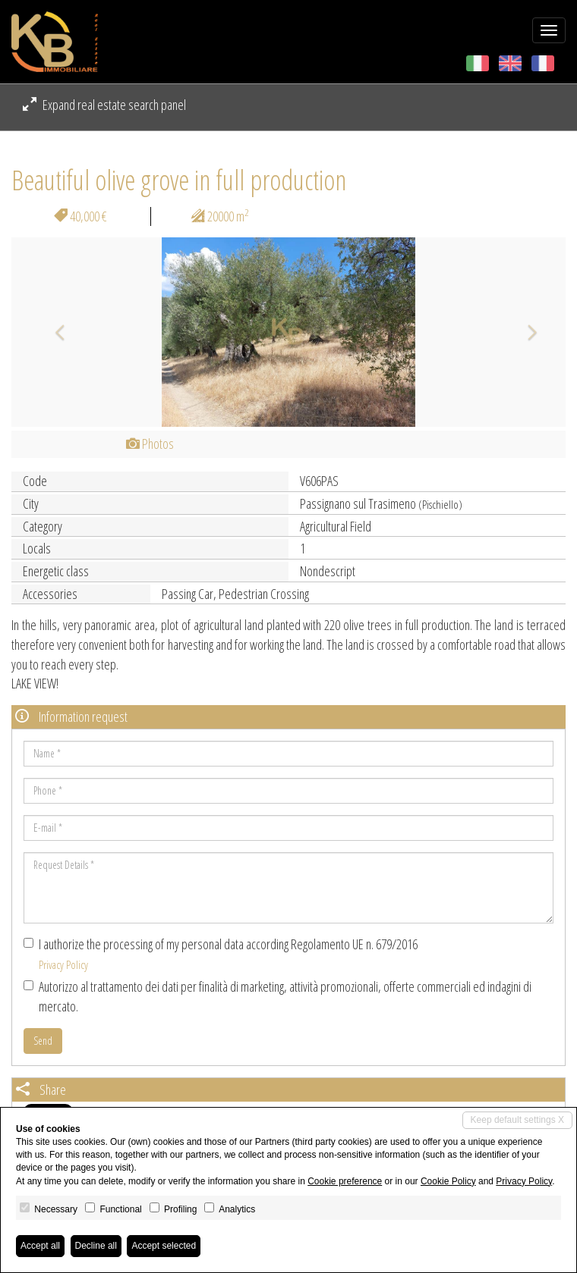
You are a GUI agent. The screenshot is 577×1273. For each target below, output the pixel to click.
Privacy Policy (63, 964)
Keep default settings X (517, 1120)
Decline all (96, 1245)
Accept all (40, 1245)
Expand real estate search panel (104, 105)
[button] (53, 332)
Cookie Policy (448, 1181)
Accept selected (163, 1245)
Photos (150, 443)
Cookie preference (344, 1181)
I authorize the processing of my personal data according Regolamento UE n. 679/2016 (221, 953)
